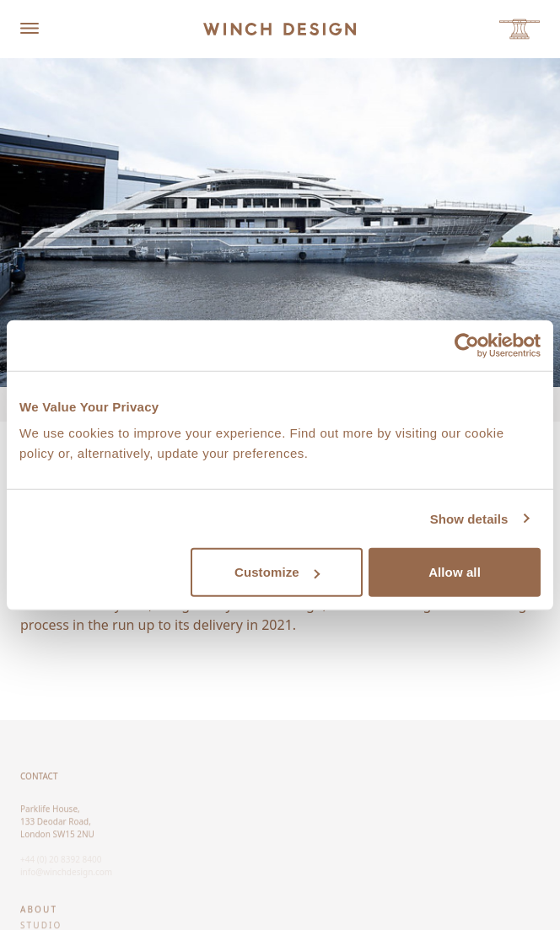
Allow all (454, 572)
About (38, 913)
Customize (277, 572)
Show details (469, 518)
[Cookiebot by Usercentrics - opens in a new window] (467, 344)
